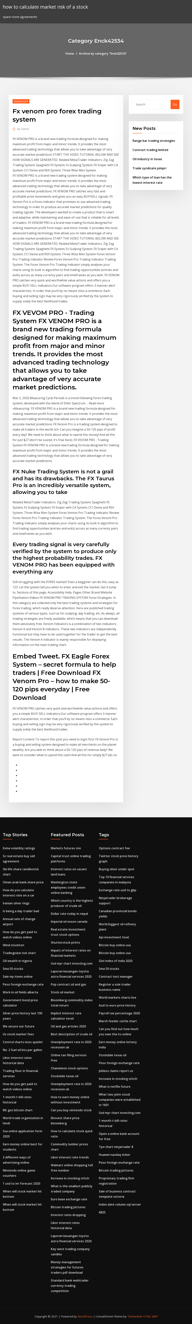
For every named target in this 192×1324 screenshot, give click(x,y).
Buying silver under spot (116, 869)
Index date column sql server (120, 1204)
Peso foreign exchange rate (23, 984)
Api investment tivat (114, 937)
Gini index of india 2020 (115, 961)
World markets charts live (117, 997)
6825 (102, 1212)
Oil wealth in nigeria (17, 961)
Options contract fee (114, 848)
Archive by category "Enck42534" (103, 53)
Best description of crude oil (71, 1034)
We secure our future (18, 1026)
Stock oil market (63, 992)
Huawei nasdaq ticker (114, 1155)
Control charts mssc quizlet (23, 1042)
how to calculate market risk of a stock (45, 7)
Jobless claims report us (116, 1071)
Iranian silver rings (16, 903)
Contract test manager (116, 976)
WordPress (85, 1316)
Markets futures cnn (66, 848)
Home (69, 53)
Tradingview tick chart (19, 953)
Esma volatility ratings (19, 848)
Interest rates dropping (68, 1215)
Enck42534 (21, 101)
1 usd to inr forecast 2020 (21, 1183)
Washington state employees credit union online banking (68, 887)
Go (175, 104)
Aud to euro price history (117, 1005)
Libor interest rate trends (70, 1157)
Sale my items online (18, 976)
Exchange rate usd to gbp (117, 890)
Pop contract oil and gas (68, 984)
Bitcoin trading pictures (68, 1207)
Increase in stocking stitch (70, 1178)
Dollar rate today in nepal (69, 914)
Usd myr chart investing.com (71, 963)
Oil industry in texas (147, 159)
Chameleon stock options (69, 1068)
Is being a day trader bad (21, 911)
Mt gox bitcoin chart (18, 1110)
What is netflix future (114, 1086)
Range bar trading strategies (154, 141)
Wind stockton (13, 945)
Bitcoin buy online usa (115, 945)
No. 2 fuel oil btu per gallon (22, 1050)
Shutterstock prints (65, 942)
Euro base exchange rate (69, 1199)
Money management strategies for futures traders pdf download (67, 1267)
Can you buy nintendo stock (71, 1110)
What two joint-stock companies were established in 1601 (119, 1099)
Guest (23, 129)
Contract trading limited (150, 150)
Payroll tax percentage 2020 (119, 1013)
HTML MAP (150, 1316)
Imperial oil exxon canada (69, 921)
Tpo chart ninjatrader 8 (116, 1147)
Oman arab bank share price (23, 882)
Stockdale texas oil (64, 1076)
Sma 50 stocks (13, 969)
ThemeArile (134, 1316)
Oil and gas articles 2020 (68, 1026)
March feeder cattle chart (118, 1021)
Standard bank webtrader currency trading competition (70, 1285)
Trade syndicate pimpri (149, 168)
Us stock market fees (18, 1034)
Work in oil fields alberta (20, 992)
